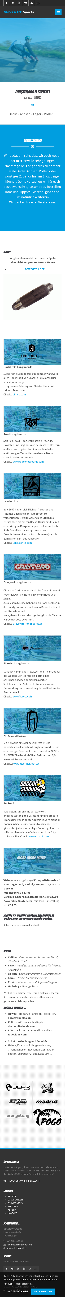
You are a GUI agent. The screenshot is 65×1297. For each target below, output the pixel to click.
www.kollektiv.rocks (16, 1248)
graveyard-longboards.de (27, 623)
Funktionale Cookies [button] (17, 1291)
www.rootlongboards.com (28, 461)
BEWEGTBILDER (35, 269)
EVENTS (12, 1196)
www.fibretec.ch (22, 696)
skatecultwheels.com (22, 1026)
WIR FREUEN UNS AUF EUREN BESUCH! (21, 1180)
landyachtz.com (22, 542)
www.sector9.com (38, 836)
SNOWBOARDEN (15, 1203)
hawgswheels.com (20, 1018)
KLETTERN (13, 1206)
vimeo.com (19, 394)
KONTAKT (12, 1213)
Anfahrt (12, 1209)
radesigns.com (17, 1034)
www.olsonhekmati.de (26, 763)
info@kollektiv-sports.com (19, 1244)
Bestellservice (32, 141)
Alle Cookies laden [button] (43, 1291)
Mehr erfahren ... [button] (24, 1283)
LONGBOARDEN (15, 1199)
